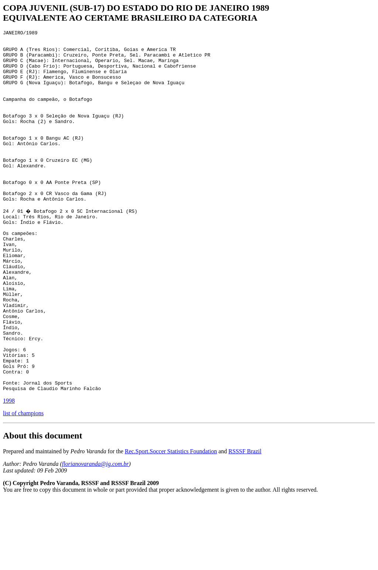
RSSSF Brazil (244, 522)
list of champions (23, 484)
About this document (42, 506)
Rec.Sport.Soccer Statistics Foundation (171, 522)
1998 (9, 471)
